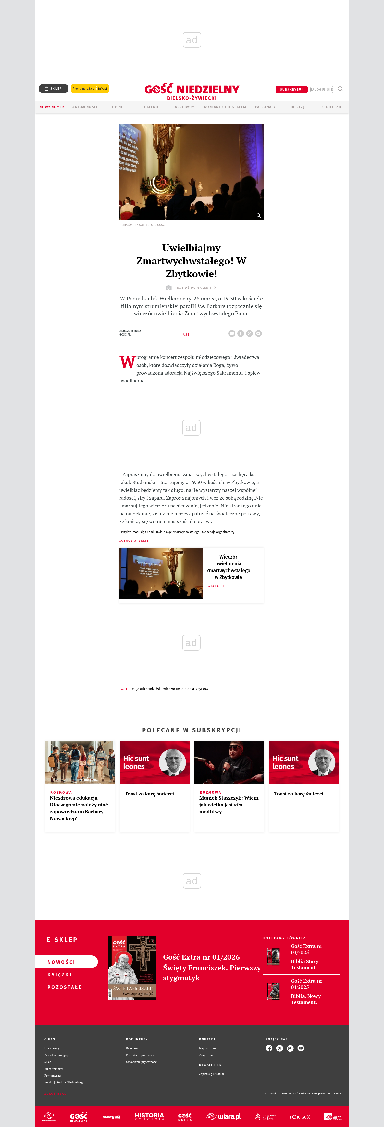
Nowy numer (51, 107)
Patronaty (265, 107)
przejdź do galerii (191, 288)
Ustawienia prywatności (141, 1062)
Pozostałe (59, 986)
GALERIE (151, 107)
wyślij (259, 332)
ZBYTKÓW (202, 689)
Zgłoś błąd (55, 1093)
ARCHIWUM (185, 107)
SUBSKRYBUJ (291, 89)
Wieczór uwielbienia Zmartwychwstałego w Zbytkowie (228, 567)
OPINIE (118, 107)
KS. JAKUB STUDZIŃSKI (146, 689)
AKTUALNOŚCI (84, 107)
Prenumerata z (90, 89)
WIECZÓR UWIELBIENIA (178, 689)
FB (241, 332)
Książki (59, 974)
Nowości (59, 962)
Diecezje (299, 107)
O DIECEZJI (331, 107)
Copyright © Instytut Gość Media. (286, 1093)
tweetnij (250, 332)
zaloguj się (322, 89)
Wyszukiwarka (340, 88)
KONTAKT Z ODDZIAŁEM (225, 107)
